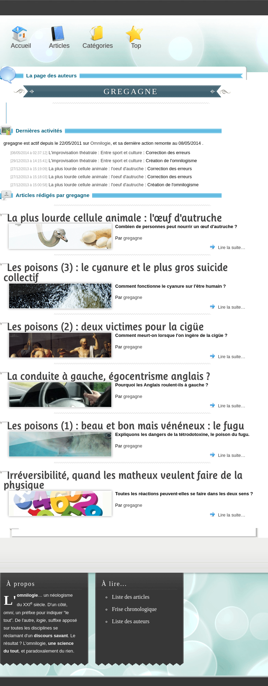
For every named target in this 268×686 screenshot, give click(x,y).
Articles (59, 34)
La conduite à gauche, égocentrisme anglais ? (108, 376)
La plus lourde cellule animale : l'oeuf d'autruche (96, 168)
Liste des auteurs (131, 621)
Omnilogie (100, 143)
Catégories (97, 34)
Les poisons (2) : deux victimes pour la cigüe (105, 326)
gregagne (132, 238)
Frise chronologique (134, 609)
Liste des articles (131, 597)
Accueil (20, 34)
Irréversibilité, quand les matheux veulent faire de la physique (123, 480)
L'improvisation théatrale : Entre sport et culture (95, 152)
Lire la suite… (231, 247)
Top (136, 34)
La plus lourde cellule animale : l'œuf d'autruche (114, 218)
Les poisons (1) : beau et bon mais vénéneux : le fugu (125, 425)
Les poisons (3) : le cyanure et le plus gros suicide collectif (115, 272)
